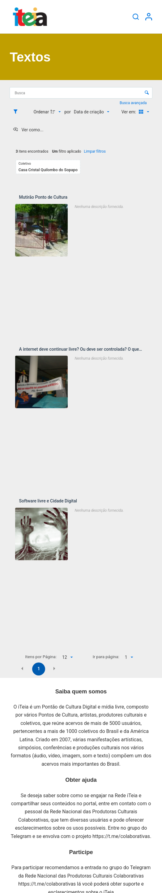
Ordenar (41, 111)
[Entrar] (148, 16)
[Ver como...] (28, 129)
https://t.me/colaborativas (121, 836)
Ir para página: (106, 656)
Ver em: (129, 111)
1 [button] (38, 668)
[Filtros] (17, 111)
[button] (22, 668)
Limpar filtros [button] (95, 151)
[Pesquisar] (136, 17)
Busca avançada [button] (133, 103)
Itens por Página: (41, 656)
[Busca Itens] (81, 93)
